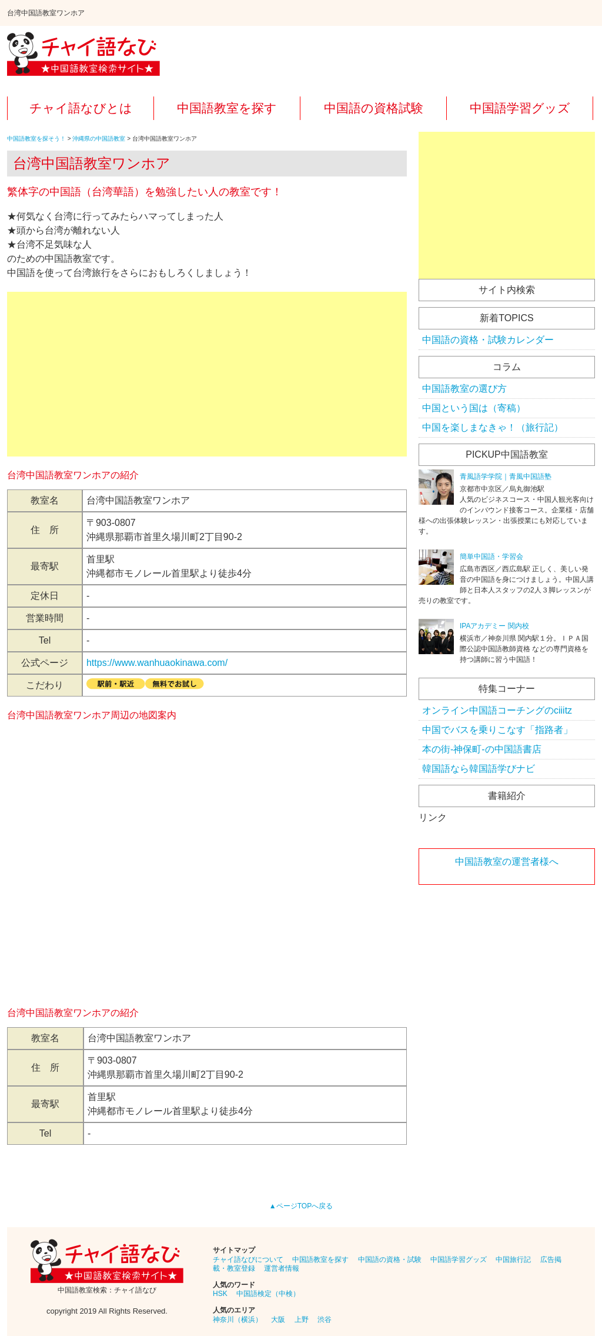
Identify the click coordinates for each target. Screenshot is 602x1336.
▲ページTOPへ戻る (301, 1206)
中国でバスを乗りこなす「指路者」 (497, 730)
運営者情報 (281, 1268)
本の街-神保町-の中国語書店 (481, 749)
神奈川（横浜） (237, 1319)
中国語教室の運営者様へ (506, 862)
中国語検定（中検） (268, 1294)
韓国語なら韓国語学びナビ (478, 769)
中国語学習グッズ (520, 108)
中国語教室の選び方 (464, 389)
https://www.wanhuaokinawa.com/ (157, 663)
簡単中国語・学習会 (491, 556)
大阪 (278, 1319)
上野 (302, 1319)
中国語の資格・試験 (390, 1259)
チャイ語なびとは (80, 108)
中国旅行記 (513, 1259)
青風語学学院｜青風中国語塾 (505, 476)
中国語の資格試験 (373, 108)
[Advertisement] (207, 374)
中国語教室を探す (227, 108)
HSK (220, 1294)
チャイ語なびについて (248, 1259)
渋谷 (324, 1319)
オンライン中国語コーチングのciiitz (497, 710)
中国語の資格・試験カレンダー (488, 340)
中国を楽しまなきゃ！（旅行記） (492, 427)
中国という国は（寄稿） (474, 408)
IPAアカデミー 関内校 (494, 626)
